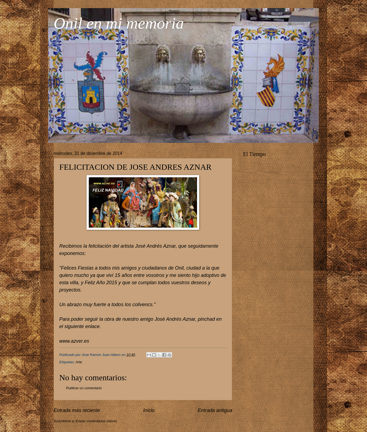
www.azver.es (74, 341)
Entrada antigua (215, 410)
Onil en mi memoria (119, 23)
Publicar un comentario (84, 388)
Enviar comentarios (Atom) (96, 421)
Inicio (149, 410)
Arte (79, 362)
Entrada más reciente (77, 410)
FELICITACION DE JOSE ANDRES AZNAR (135, 166)
